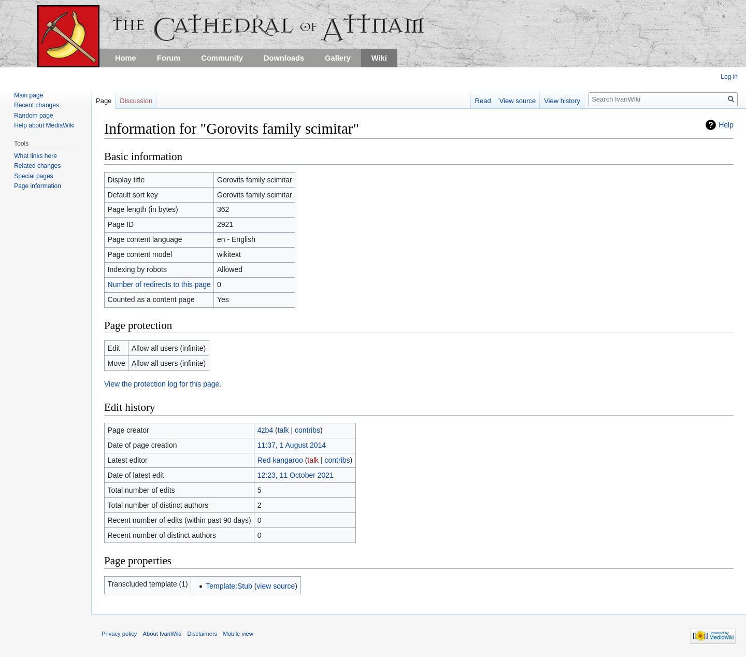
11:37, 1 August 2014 (291, 445)
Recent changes (36, 105)
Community (222, 58)
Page (103, 101)
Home (125, 58)
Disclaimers (202, 634)
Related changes (37, 165)
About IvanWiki (162, 634)
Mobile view (238, 634)
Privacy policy (119, 634)
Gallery (338, 58)
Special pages (33, 176)
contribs (307, 430)
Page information (37, 186)
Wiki (379, 58)
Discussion (136, 101)
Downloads (284, 58)
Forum (169, 58)
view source (275, 586)
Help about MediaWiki (44, 125)
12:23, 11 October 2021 (295, 475)
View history (562, 101)
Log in (729, 76)
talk (283, 430)
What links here (35, 156)
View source (517, 101)
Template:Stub (229, 586)
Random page (33, 115)
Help (726, 125)
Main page (28, 95)
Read (483, 101)
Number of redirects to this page (159, 284)
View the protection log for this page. (162, 384)
